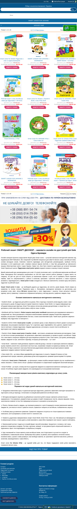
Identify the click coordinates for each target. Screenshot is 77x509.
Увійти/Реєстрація (59, 1)
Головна (3, 466)
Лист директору (8, 501)
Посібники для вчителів (8, 468)
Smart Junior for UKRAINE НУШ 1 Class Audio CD (38, 139)
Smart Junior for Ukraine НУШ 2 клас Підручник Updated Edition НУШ (65, 139)
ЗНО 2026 (42, 466)
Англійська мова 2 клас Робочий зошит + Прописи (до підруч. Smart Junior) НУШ (65, 180)
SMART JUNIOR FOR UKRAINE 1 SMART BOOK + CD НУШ (65, 59)
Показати (62, 194)
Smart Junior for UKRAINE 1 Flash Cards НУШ (65, 99)
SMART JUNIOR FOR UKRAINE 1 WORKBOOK (38, 59)
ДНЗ (40, 468)
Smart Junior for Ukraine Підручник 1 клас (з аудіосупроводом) (11, 59)
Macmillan (5, 475)
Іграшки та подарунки (45, 474)
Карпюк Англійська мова (9, 479)
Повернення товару (6, 490)
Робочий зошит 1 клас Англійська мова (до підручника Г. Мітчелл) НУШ (12, 100)
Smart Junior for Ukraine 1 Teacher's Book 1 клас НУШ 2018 (38, 99)
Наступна (40, 30)
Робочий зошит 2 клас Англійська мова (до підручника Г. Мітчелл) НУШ (38, 180)
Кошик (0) (71, 1)
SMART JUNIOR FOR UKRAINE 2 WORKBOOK (12, 179)
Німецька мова (43, 475)
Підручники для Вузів (45, 470)
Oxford (4, 474)
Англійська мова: (6, 472)
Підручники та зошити (7, 470)
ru (48, 1)
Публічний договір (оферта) (9, 492)
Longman (4, 477)
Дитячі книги (42, 472)
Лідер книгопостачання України (38, 6)
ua (45, 1)
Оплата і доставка (6, 488)
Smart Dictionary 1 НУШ (11, 138)
